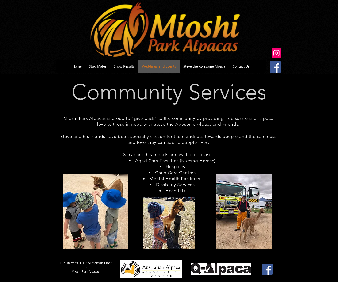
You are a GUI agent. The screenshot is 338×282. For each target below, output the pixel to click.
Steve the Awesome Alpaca (183, 124)
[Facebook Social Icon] (275, 67)
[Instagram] (276, 53)
